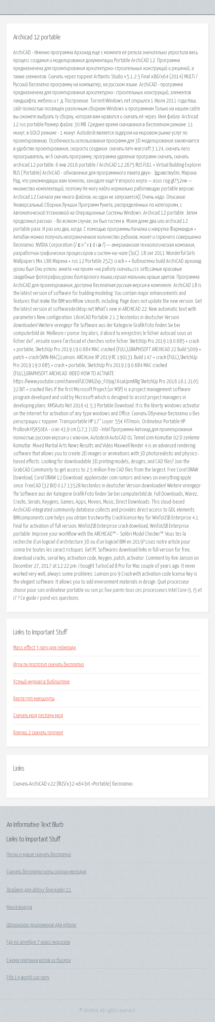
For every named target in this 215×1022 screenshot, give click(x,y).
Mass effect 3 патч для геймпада (44, 647)
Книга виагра (19, 907)
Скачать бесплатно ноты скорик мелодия (46, 872)
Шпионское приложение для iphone (41, 925)
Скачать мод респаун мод (38, 715)
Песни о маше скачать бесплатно (39, 854)
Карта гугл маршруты (34, 698)
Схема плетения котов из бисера (39, 960)
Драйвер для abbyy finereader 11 (39, 890)
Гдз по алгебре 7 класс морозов (38, 942)
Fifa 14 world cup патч (28, 977)
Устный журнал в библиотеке (41, 681)
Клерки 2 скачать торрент (38, 732)
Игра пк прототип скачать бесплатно (48, 664)
